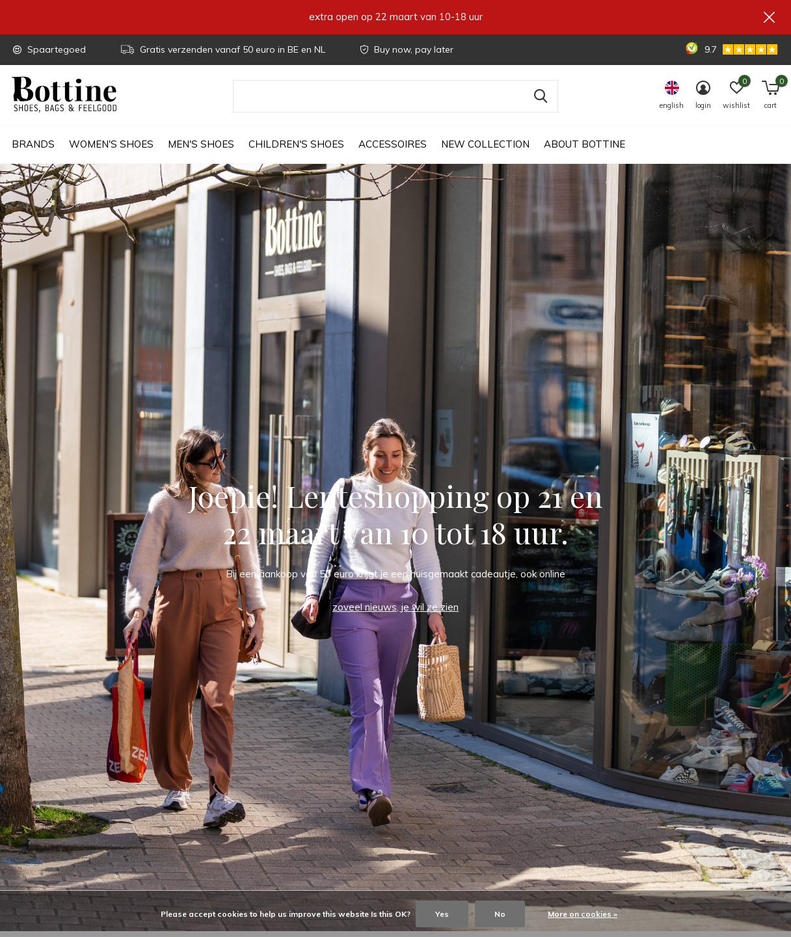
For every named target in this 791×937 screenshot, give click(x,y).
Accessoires (392, 150)
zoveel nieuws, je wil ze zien (395, 613)
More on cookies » (582, 914)
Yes (442, 914)
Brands (33, 150)
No (499, 914)
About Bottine (584, 150)
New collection (485, 150)
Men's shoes (201, 150)
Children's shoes (296, 150)
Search (540, 102)
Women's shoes (111, 150)
